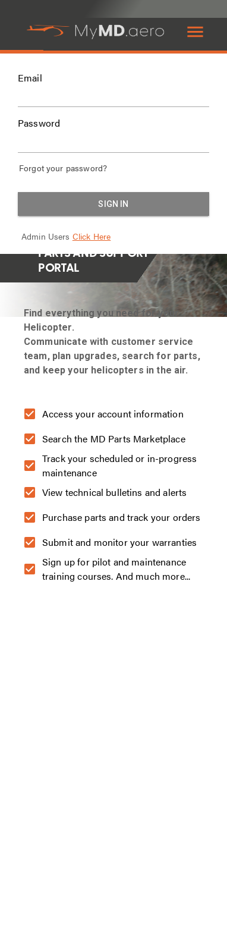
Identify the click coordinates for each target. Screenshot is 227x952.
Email (30, 77)
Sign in (113, 204)
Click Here (91, 236)
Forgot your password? (63, 168)
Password (39, 123)
